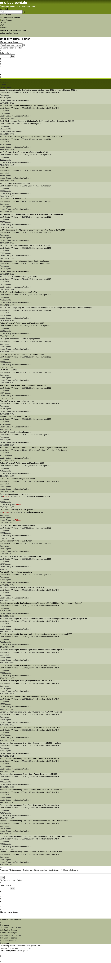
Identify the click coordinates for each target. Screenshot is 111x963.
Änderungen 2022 (44, 310)
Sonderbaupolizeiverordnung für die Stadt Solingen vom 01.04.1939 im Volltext (30, 743)
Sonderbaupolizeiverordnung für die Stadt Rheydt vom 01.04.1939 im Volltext (29, 758)
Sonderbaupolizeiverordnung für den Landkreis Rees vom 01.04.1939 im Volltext (31, 790)
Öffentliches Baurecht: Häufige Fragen (52, 450)
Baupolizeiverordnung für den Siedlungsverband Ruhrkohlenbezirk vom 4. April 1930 (32, 650)
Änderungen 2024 (36, 124)
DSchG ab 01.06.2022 (8, 370)
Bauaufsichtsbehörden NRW (48, 93)
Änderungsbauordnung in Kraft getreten (15, 494)
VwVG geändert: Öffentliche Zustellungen (16, 541)
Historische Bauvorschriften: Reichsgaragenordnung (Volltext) (23, 696)
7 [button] (0, 74)
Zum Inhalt (4, 9)
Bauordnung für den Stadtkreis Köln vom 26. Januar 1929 (22, 587)
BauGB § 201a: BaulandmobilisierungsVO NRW (18, 276)
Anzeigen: (11, 870)
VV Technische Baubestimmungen (13, 199)
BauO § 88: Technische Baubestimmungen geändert (20, 339)
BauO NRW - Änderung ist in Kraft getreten (16, 510)
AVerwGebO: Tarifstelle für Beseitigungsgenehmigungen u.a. (23, 385)
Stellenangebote (43, 264)
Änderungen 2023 (44, 201)
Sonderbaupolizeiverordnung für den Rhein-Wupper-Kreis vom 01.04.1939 (28, 774)
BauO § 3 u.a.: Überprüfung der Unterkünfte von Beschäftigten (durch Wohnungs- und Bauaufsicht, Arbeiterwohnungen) (46, 308)
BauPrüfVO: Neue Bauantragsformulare (15, 432)
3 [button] (0, 64)
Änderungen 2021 (36, 512)
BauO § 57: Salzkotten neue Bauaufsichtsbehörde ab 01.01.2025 (25, 245)
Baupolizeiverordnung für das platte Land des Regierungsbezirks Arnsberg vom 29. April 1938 (36, 634)
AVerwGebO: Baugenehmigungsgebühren (16, 572)
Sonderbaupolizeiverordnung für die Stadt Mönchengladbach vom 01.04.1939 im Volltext (34, 821)
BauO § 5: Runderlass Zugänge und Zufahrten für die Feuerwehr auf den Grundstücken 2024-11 (37, 121)
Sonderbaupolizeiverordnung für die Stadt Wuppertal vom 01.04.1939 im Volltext (31, 712)
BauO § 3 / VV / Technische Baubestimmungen (18, 525)
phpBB (12, 946)
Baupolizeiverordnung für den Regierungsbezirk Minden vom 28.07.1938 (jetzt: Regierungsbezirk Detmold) (41, 603)
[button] (0, 50)
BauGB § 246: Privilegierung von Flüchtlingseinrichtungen (22, 354)
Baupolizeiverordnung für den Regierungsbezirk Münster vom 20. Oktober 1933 (30, 665)
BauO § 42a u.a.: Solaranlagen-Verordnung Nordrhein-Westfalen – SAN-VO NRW (31, 137)
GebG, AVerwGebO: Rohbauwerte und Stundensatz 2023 (22, 323)
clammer (6, 124)
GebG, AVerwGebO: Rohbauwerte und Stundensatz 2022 (22, 463)
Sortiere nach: (41, 870)
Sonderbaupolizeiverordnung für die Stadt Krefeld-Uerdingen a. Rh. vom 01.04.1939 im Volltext (36, 836)
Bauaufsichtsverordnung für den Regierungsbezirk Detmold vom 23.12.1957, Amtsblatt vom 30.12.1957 (39, 90)
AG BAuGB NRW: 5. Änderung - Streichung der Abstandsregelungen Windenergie (31, 214)
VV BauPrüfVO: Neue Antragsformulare (15, 183)
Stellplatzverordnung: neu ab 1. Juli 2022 (15, 416)
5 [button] (0, 69)
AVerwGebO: (5, 168)
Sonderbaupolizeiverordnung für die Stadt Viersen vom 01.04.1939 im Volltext (30, 727)
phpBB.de (27, 948)
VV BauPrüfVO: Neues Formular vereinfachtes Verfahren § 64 (24, 152)
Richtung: (70, 870)
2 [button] (0, 61)
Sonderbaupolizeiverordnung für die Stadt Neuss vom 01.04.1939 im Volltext (29, 805)
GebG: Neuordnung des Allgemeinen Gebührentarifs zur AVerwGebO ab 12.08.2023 (32, 230)
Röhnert (6, 497)
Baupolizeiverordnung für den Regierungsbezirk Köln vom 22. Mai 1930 (27, 681)
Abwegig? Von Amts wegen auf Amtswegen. (17, 401)
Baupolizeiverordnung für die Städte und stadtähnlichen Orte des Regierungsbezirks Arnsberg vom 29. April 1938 (43, 619)
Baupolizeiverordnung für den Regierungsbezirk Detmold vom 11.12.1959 (28, 105)
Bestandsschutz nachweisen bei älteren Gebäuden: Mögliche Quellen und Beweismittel (33, 448)
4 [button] (0, 67)
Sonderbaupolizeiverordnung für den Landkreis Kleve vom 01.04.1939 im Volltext (31, 852)
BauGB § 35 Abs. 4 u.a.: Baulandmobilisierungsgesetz (21, 556)
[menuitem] (10, 17)
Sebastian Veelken (10, 93)
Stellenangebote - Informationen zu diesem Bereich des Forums (24, 261)
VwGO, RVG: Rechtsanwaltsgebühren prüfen (17, 479)
